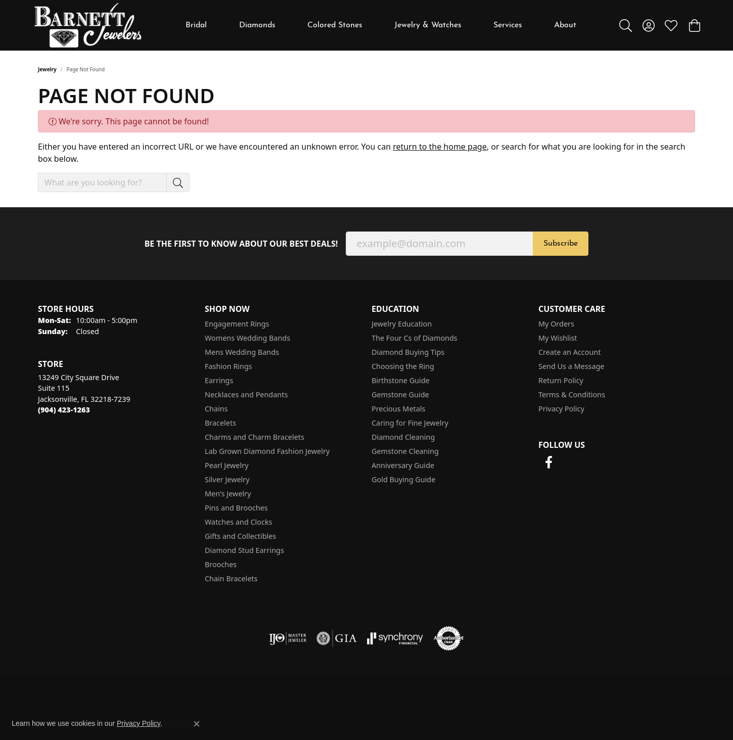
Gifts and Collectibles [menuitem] (240, 536)
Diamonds (257, 25)
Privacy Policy (561, 408)
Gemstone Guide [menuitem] (400, 394)
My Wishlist (557, 338)
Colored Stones (334, 25)
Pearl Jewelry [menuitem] (226, 465)
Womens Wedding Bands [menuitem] (247, 338)
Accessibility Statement (648, 695)
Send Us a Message (571, 366)
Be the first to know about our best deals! (241, 244)
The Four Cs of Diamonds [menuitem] (414, 338)
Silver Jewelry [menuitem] (227, 479)
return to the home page (440, 146)
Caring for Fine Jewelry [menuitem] (410, 423)
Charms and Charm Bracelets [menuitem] (254, 437)
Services (507, 25)
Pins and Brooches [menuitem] (236, 508)
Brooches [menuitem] (221, 564)
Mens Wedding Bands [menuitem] (242, 352)
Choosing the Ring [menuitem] (403, 366)
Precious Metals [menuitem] (398, 408)
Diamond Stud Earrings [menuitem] (244, 550)
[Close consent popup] (197, 724)
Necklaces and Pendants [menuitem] (246, 394)
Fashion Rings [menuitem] (228, 366)
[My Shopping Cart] (694, 25)
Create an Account (569, 352)
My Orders (556, 324)
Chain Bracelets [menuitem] (231, 578)
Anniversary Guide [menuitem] (403, 465)
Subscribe (560, 244)
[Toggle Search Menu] (625, 25)
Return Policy (560, 380)
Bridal (196, 25)
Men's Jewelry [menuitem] (228, 493)
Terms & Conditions (571, 394)
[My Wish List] (671, 25)
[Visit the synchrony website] (395, 638)
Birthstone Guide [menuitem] (401, 380)
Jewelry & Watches (428, 25)
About (565, 25)
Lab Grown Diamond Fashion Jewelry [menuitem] (267, 451)
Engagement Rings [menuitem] (237, 324)
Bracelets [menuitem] (220, 423)
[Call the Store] (64, 409)
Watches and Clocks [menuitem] (238, 522)
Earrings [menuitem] (219, 380)
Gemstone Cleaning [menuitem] (405, 451)
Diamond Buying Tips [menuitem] (408, 352)
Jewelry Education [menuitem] (402, 324)
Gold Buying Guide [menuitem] (403, 479)
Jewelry (47, 69)
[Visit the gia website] (336, 638)
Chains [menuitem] (216, 408)
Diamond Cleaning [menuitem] (403, 437)
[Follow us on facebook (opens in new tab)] (548, 462)
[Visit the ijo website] (288, 638)
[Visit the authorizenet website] (449, 638)
